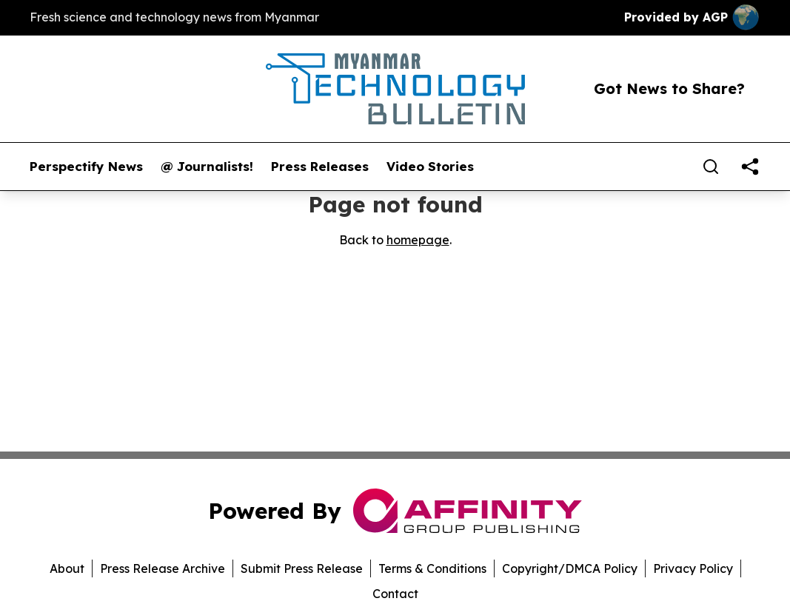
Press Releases (320, 166)
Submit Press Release (302, 568)
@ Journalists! (207, 166)
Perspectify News (86, 166)
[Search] (711, 167)
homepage (417, 239)
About (67, 568)
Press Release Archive (162, 568)
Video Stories (430, 166)
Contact (395, 593)
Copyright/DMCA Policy (569, 568)
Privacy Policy (693, 568)
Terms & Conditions (432, 568)
